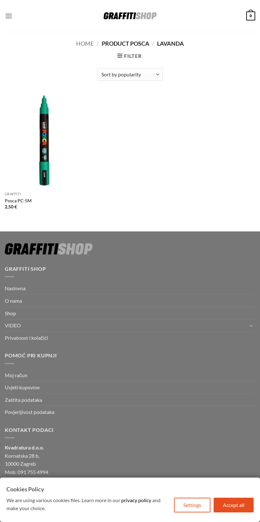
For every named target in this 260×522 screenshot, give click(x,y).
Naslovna (15, 288)
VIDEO (13, 325)
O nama (13, 301)
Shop (10, 313)
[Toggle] (251, 325)
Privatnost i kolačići (26, 338)
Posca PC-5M (18, 200)
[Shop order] (130, 74)
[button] (8, 16)
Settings (192, 505)
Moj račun (16, 375)
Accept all (233, 505)
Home (85, 43)
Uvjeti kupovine (22, 387)
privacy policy (136, 500)
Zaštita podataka (23, 400)
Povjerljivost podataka (29, 412)
